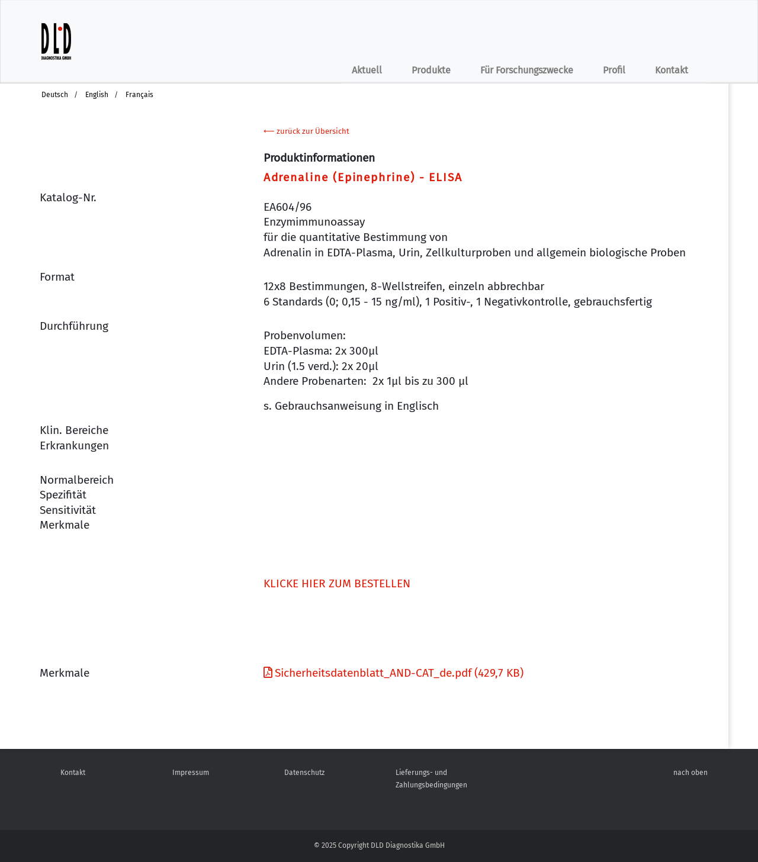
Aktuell (367, 70)
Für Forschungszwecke (526, 70)
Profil (614, 70)
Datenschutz (304, 772)
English (96, 95)
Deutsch (54, 95)
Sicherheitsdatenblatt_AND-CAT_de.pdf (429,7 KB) (393, 673)
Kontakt (671, 70)
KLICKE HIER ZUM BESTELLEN (337, 583)
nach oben (690, 772)
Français (139, 95)
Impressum (190, 772)
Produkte (431, 70)
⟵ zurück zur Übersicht (306, 131)
